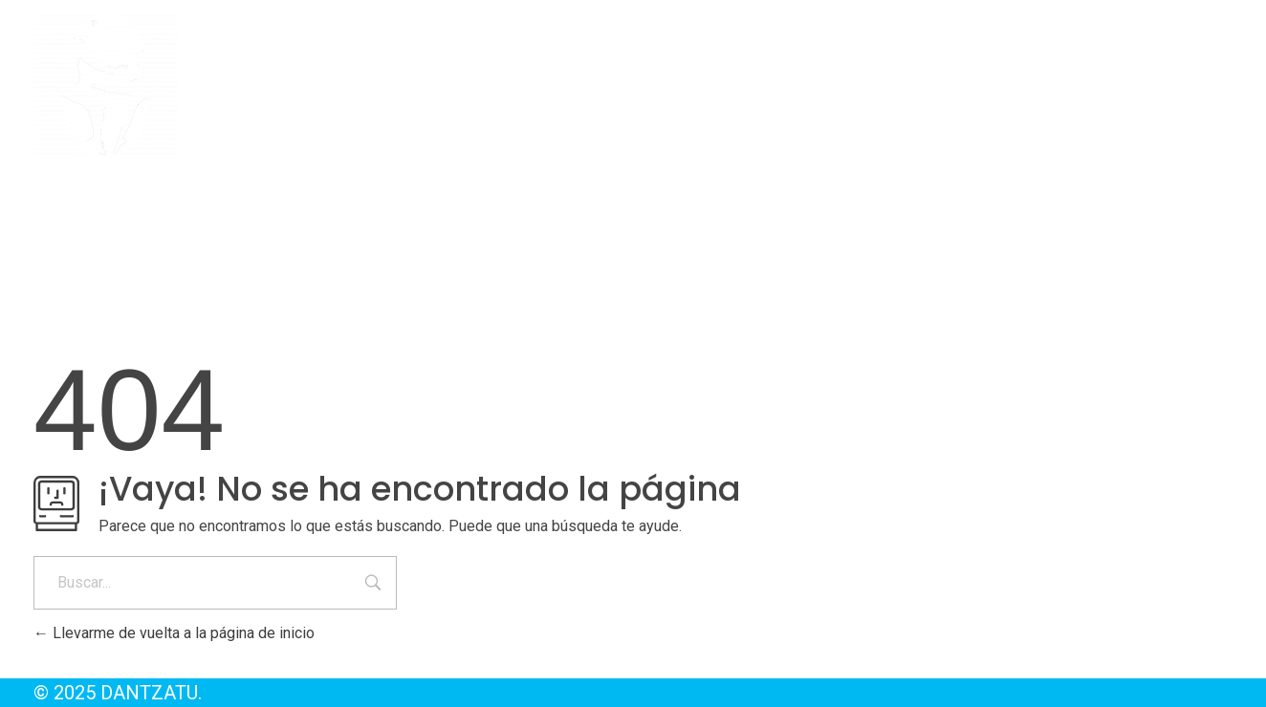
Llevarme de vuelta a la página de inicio (174, 633)
